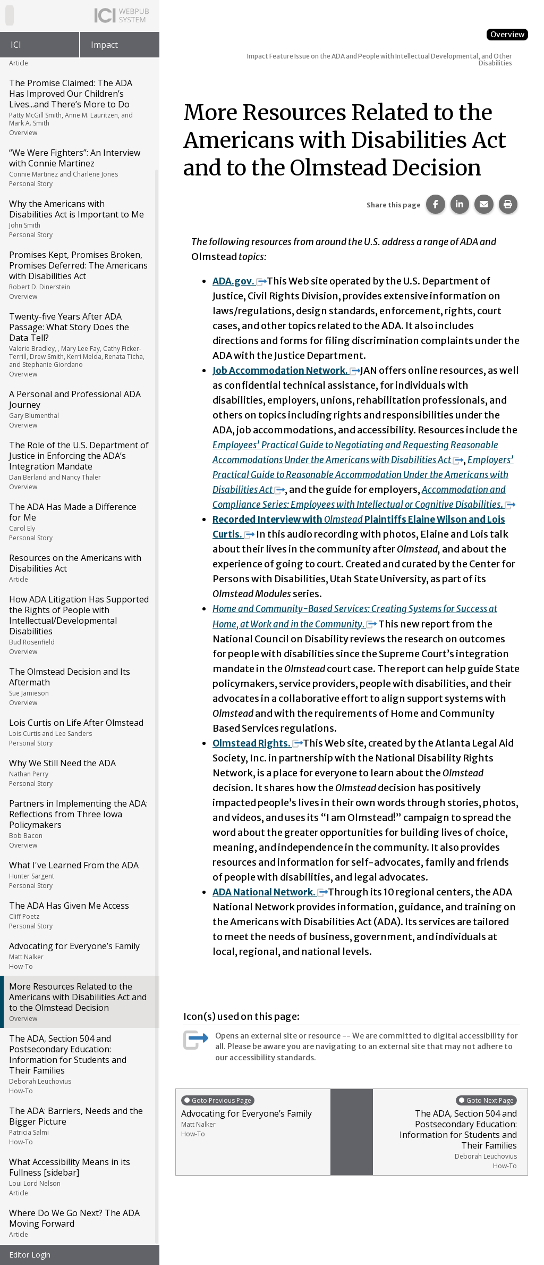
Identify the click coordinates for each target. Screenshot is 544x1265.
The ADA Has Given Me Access (79, 915)
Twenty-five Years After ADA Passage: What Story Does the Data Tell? (79, 345)
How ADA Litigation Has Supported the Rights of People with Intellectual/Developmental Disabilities (79, 624)
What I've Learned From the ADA (79, 874)
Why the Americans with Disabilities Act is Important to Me (79, 218)
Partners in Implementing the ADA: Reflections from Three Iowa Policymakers (79, 824)
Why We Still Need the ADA (79, 772)
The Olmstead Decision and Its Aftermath (79, 686)
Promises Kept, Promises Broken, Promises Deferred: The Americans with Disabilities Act (79, 275)
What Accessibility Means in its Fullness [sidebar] (79, 1176)
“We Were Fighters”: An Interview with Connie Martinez (79, 167)
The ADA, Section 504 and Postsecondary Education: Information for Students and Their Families (79, 1064)
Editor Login (29, 1255)
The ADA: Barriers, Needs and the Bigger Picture (79, 1125)
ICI (16, 45)
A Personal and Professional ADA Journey (79, 409)
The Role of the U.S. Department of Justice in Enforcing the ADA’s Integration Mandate (79, 465)
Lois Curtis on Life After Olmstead (79, 732)
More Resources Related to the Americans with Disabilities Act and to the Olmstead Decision (79, 1002)
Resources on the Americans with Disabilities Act (79, 568)
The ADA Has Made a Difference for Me (79, 521)
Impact (104, 45)
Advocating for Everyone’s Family (79, 955)
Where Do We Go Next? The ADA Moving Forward (79, 1223)
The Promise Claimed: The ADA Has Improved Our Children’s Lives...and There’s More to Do (79, 107)
